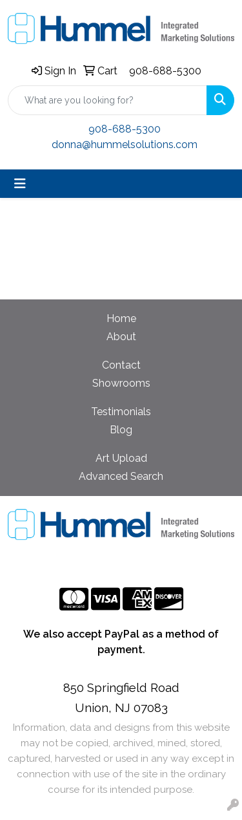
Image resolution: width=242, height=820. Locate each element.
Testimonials (121, 411)
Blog (121, 430)
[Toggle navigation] (20, 184)
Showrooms (121, 383)
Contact (121, 365)
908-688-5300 (165, 71)
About (121, 336)
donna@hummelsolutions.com (124, 144)
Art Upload (121, 458)
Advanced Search (121, 476)
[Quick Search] (107, 100)
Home (121, 318)
